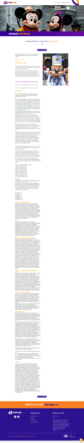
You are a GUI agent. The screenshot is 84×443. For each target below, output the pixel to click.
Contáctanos (55, 416)
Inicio (54, 2)
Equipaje (59, 2)
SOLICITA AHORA (42, 50)
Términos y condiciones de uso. (28, 436)
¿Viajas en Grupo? (66, 2)
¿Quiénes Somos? (34, 416)
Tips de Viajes (33, 420)
